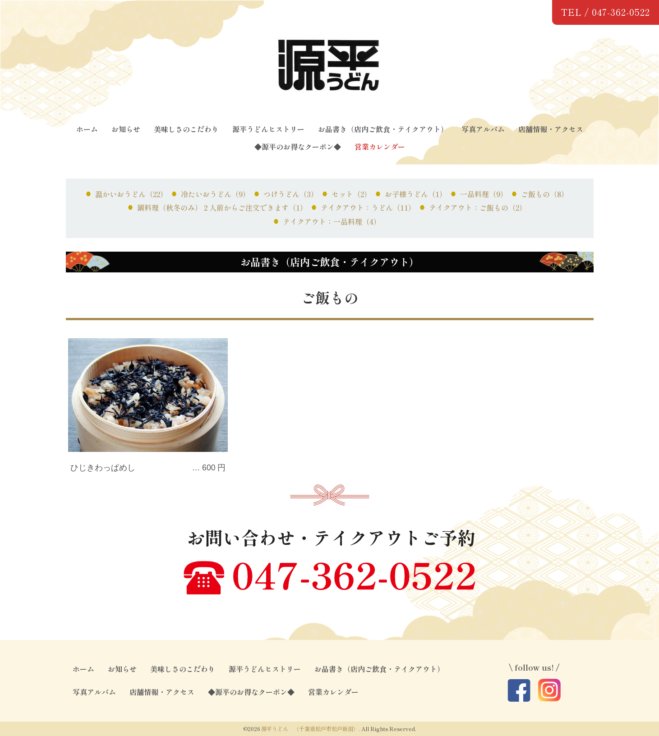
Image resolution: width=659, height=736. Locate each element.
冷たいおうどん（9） (215, 194)
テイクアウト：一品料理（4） (332, 221)
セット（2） (351, 194)
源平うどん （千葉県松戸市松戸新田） (310, 728)
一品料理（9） (483, 194)
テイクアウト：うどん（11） (368, 207)
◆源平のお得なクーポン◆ (297, 146)
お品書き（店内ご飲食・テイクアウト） (383, 129)
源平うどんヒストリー (268, 129)
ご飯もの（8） (544, 194)
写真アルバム (483, 129)
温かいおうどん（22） (131, 194)
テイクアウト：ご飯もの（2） (477, 207)
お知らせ (125, 129)
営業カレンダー (380, 146)
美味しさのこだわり (186, 129)
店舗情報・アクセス (550, 129)
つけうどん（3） (290, 194)
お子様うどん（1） (416, 194)
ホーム (87, 129)
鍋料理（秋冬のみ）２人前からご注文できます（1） (222, 207)
